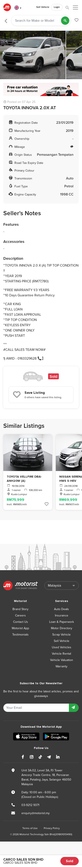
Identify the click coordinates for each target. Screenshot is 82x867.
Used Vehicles (61, 647)
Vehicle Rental (61, 654)
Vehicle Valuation (61, 660)
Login (57, 7)
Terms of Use (30, 828)
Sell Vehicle (42, 7)
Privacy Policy (52, 828)
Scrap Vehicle (61, 634)
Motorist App (20, 628)
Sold (69, 861)
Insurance (61, 615)
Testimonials (20, 634)
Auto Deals (61, 609)
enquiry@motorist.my (35, 813)
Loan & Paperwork (61, 622)
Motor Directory (61, 628)
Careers (20, 615)
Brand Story (20, 609)
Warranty (61, 666)
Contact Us (20, 622)
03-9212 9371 (30, 805)
